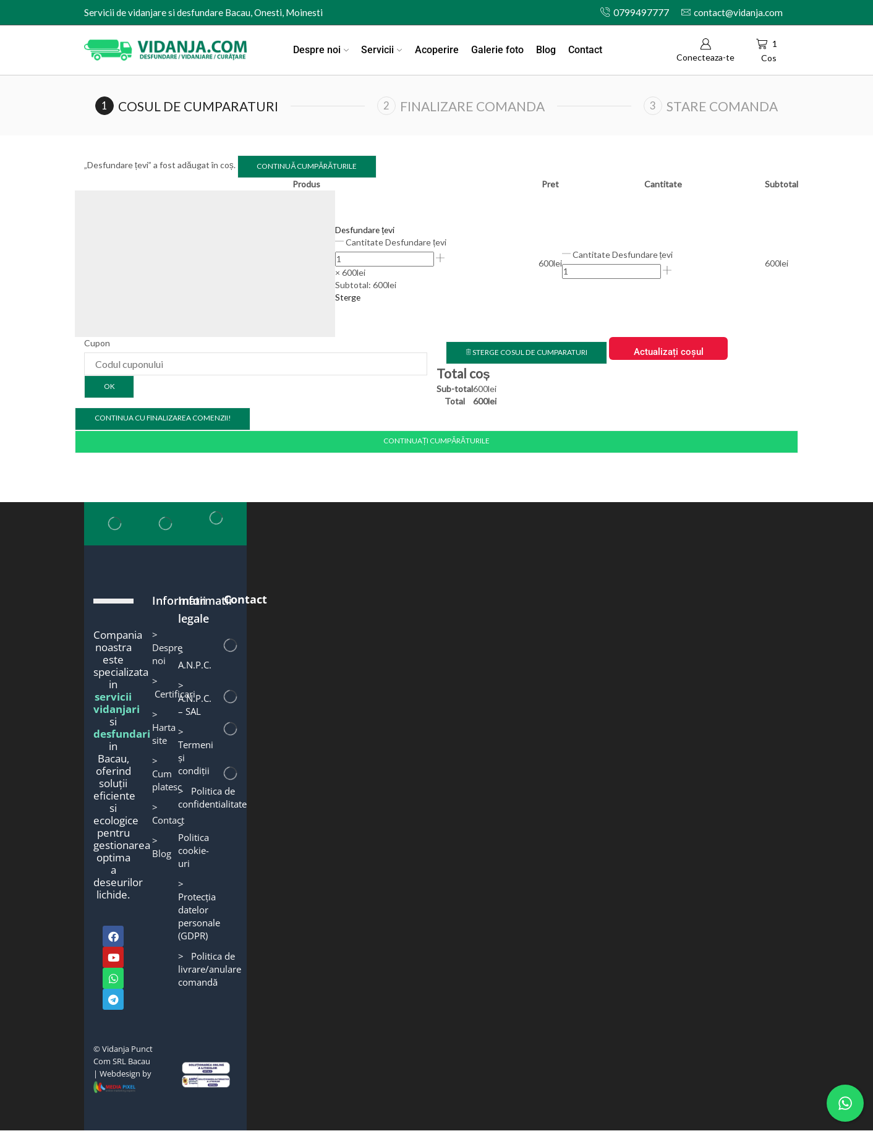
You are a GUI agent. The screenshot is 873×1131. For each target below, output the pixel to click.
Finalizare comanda (472, 106)
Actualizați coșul (667, 351)
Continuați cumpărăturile (436, 441)
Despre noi (321, 50)
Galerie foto (497, 50)
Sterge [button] (348, 297)
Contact (585, 50)
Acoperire (437, 50)
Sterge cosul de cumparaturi (526, 352)
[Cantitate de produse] (384, 259)
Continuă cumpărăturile (306, 166)
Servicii (381, 50)
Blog (546, 50)
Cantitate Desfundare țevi (396, 242)
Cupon (97, 343)
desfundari (121, 734)
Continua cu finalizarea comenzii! (163, 418)
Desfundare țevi (365, 229)
